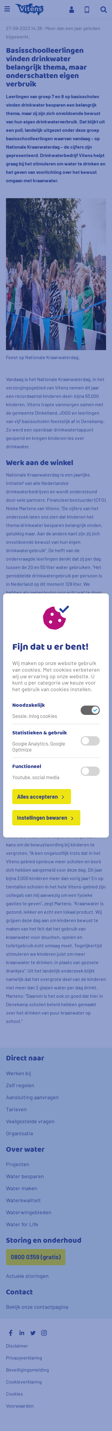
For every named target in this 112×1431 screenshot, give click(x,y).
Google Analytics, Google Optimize (38, 746)
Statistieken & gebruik (39, 733)
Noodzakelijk (28, 705)
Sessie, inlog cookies (34, 716)
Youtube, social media (35, 777)
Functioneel (26, 767)
